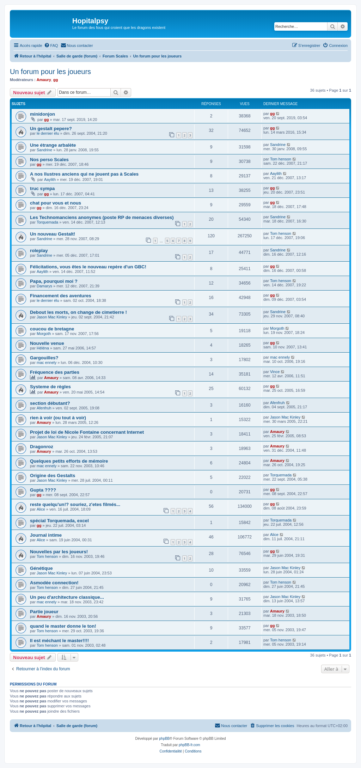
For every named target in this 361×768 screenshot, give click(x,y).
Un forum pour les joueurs (50, 71)
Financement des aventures (60, 295)
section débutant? (50, 403)
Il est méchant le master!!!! (59, 640)
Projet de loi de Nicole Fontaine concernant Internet (87, 432)
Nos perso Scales (49, 159)
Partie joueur (44, 611)
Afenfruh (44, 408)
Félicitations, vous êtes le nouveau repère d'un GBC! (88, 266)
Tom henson (280, 159)
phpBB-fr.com (189, 745)
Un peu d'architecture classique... (67, 597)
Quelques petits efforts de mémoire (69, 461)
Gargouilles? (44, 357)
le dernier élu (48, 133)
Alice (41, 509)
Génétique (41, 568)
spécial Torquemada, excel (59, 520)
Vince (275, 372)
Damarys (44, 286)
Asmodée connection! (54, 582)
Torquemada (47, 222)
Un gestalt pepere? (51, 128)
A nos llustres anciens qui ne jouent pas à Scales (84, 174)
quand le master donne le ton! (63, 626)
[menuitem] (51, 45)
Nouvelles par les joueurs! (59, 551)
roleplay (39, 250)
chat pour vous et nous (55, 203)
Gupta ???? (43, 490)
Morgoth (44, 333)
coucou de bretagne (52, 328)
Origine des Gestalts (52, 475)
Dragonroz (41, 446)
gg (55, 80)
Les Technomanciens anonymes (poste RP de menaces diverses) (102, 217)
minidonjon (42, 114)
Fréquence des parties (54, 372)
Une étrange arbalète (53, 145)
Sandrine (44, 150)
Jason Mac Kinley (52, 317)
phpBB (164, 738)
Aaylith (50, 179)
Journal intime (46, 535)
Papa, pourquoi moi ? (54, 281)
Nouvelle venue (47, 343)
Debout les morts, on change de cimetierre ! (78, 312)
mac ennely (46, 362)
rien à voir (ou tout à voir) (58, 417)
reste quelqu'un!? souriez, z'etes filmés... (75, 504)
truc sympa (42, 188)
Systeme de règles (50, 386)
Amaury (44, 80)
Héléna (43, 348)
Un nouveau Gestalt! (52, 234)
